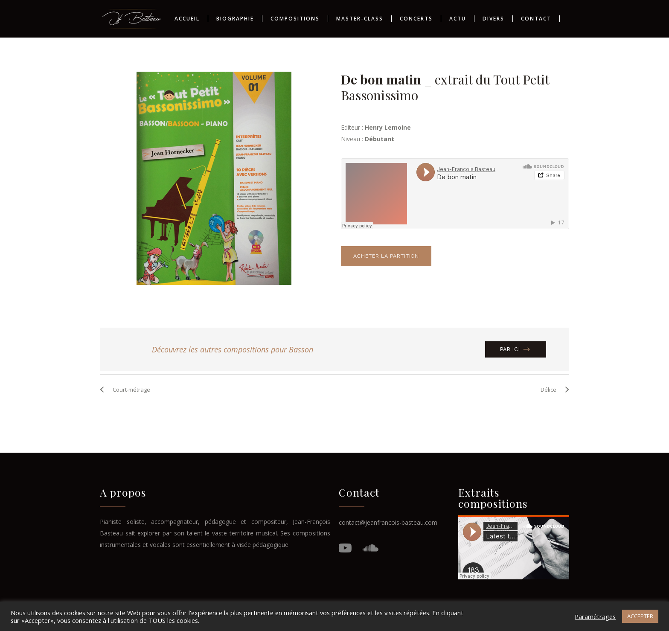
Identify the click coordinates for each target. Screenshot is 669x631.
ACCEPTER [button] (640, 616)
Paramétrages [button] (595, 616)
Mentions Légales (283, 580)
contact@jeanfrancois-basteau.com (388, 485)
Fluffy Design (392, 580)
